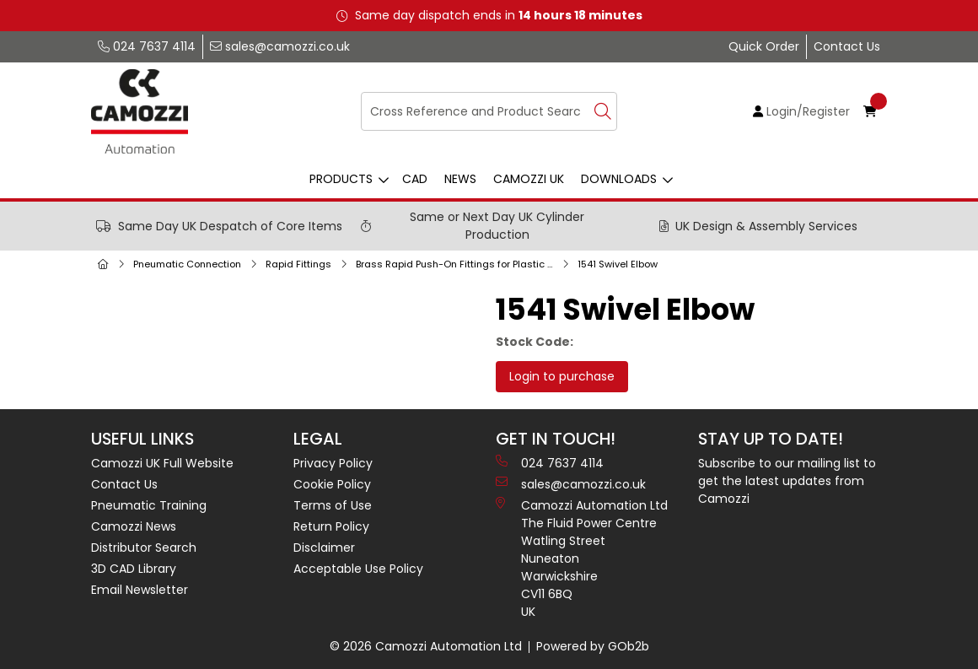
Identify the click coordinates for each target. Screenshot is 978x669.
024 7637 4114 (147, 46)
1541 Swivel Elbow (618, 264)
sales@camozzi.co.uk (280, 46)
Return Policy (331, 526)
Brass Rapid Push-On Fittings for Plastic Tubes (458, 264)
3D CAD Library (133, 568)
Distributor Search (143, 547)
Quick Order (763, 46)
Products (341, 178)
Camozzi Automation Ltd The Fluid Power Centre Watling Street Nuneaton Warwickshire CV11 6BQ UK (582, 558)
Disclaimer (324, 547)
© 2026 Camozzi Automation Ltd (426, 646)
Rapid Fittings (298, 264)
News (460, 178)
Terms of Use (332, 505)
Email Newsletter (139, 589)
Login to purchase (562, 376)
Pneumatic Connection (187, 264)
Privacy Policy (333, 463)
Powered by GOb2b (592, 646)
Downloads (619, 178)
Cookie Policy (332, 484)
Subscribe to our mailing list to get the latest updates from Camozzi (787, 481)
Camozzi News (133, 526)
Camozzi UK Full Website (162, 463)
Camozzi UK (528, 178)
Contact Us (847, 46)
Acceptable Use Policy (358, 568)
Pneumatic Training (149, 505)
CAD (414, 178)
